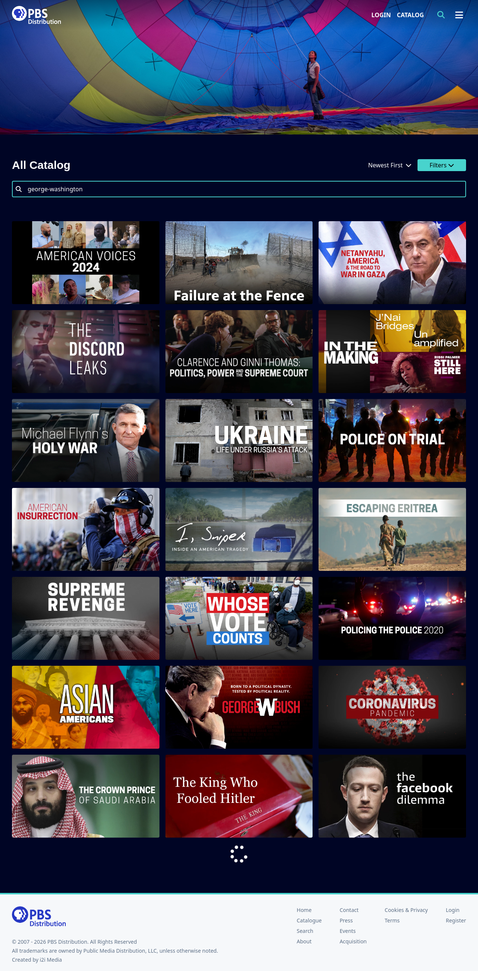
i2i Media (51, 959)
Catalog (410, 15)
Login (381, 15)
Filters (441, 165)
